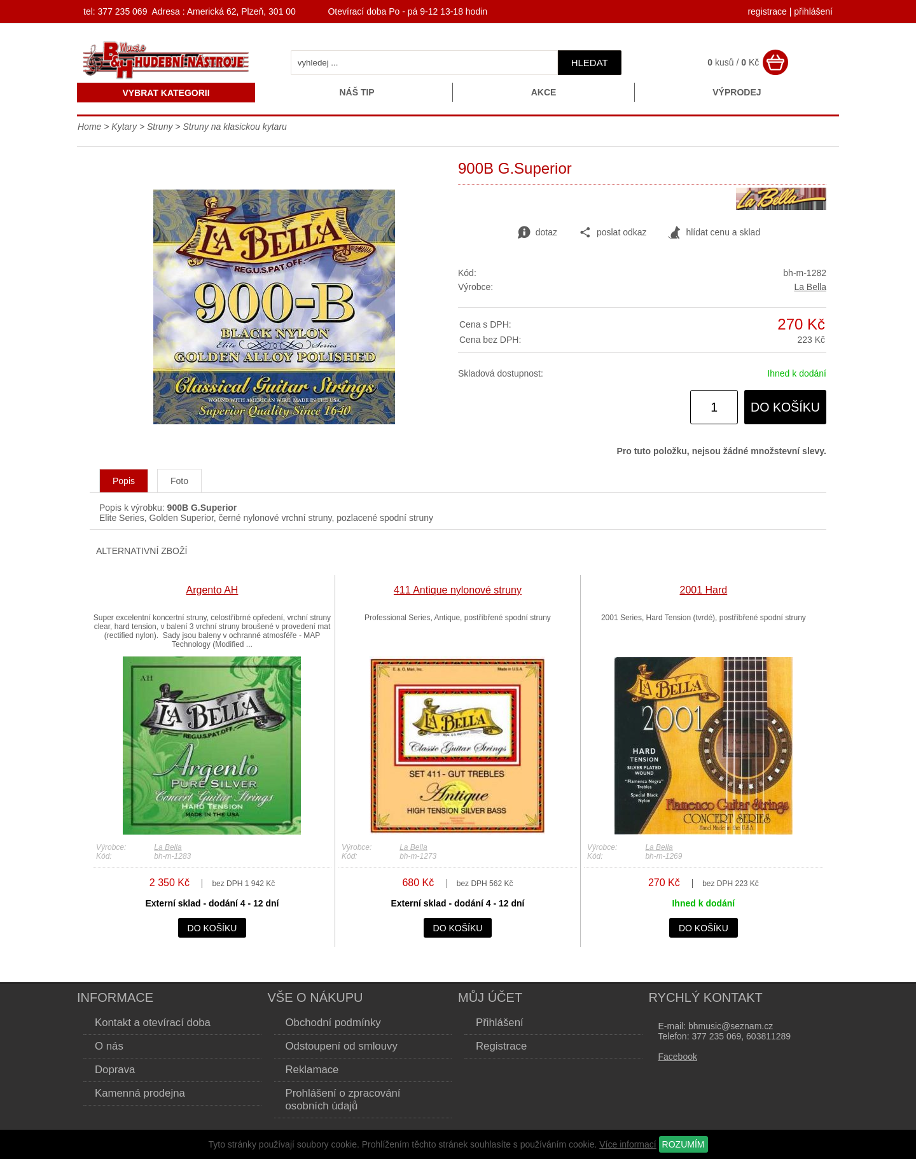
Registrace (501, 1046)
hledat (589, 62)
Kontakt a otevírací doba (153, 1023)
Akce (544, 92)
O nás (109, 1046)
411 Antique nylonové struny (458, 590)
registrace (766, 11)
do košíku (785, 407)
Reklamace (312, 1070)
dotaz (537, 232)
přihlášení (813, 11)
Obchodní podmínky (333, 1023)
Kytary (124, 126)
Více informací (627, 1144)
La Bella (810, 287)
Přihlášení (500, 1023)
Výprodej (736, 92)
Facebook (677, 1056)
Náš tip (356, 92)
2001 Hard (704, 590)
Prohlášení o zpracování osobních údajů (343, 1099)
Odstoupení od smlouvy (342, 1046)
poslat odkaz (613, 232)
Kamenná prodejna (140, 1093)
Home (89, 126)
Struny (159, 126)
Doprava (115, 1070)
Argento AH (212, 590)
